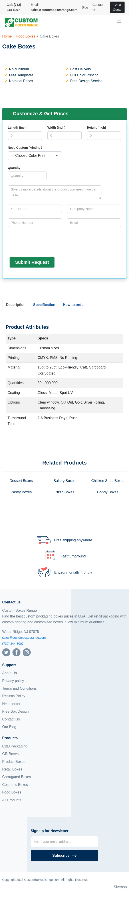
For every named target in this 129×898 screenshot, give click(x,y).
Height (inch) (96, 127)
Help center (11, 704)
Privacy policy (13, 681)
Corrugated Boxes (16, 777)
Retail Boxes (12, 769)
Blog (85, 7)
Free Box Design (15, 711)
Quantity (14, 168)
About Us (9, 673)
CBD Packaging (14, 746)
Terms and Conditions (19, 688)
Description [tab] (16, 305)
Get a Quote (117, 7)
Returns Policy (13, 696)
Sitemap (120, 887)
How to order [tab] (74, 305)
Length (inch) (18, 127)
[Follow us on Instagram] (27, 652)
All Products (11, 800)
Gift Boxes (10, 754)
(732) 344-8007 (13, 643)
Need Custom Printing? (25, 147)
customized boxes (48, 622)
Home (7, 36)
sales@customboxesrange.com (24, 637)
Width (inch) (56, 127)
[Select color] (35, 155)
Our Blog (9, 727)
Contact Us (98, 7)
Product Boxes (13, 762)
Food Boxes (25, 36)
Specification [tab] (44, 305)
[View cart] (107, 7)
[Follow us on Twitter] (6, 652)
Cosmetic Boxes (15, 785)
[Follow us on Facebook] (16, 652)
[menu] (119, 22)
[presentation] (41, 241)
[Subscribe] (64, 855)
